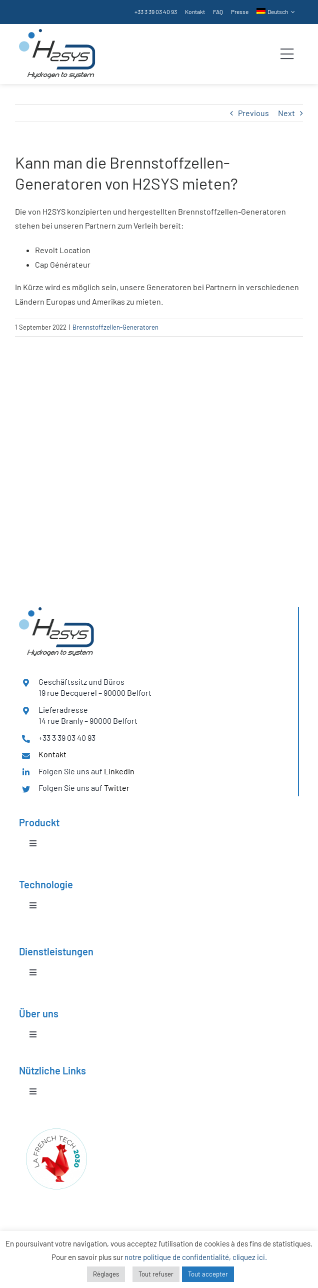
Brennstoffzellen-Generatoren (115, 327)
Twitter (117, 787)
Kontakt (52, 754)
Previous (253, 113)
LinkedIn (119, 771)
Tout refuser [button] (156, 1274)
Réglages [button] (106, 1274)
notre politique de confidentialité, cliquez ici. (195, 1256)
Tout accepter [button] (208, 1274)
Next (286, 113)
